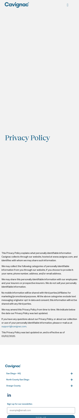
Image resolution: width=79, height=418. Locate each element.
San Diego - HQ (13, 373)
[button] (67, 5)
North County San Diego (17, 380)
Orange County (13, 386)
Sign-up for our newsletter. (20, 404)
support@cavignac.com (14, 326)
